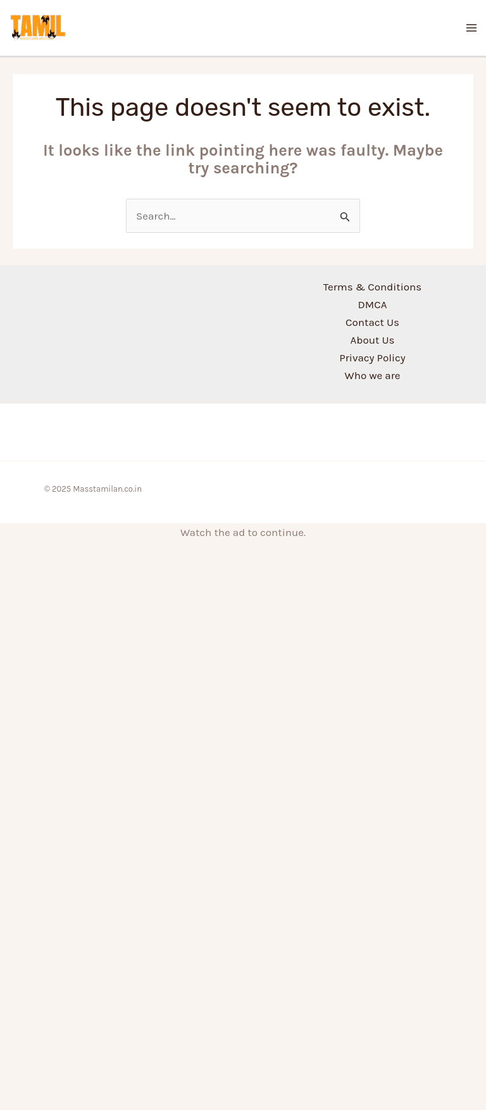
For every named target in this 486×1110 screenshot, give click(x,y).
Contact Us (372, 322)
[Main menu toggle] (472, 27)
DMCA (372, 304)
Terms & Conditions (372, 286)
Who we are (372, 375)
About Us (373, 340)
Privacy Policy (372, 357)
